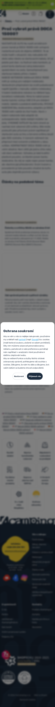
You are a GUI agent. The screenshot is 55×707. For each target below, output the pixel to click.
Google (35, 339)
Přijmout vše (35, 376)
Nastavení (19, 376)
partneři (22, 339)
